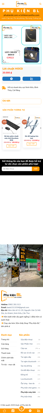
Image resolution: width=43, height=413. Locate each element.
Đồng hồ (24, 374)
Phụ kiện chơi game (29, 388)
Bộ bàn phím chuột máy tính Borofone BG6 (11, 138)
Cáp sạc (24, 348)
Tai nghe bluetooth (28, 361)
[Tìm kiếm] (40, 4)
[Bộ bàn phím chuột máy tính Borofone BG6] (11, 125)
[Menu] (3, 4)
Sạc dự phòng (26, 366)
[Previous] (2, 133)
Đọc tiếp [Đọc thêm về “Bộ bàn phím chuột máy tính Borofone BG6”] (11, 146)
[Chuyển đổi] (39, 348)
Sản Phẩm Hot (27, 344)
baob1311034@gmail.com (17, 307)
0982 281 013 (14, 304)
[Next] (40, 133)
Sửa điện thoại (26, 339)
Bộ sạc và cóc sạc (28, 353)
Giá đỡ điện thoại (28, 370)
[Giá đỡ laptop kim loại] (31, 125)
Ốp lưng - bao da (27, 383)
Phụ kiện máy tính (28, 392)
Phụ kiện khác (26, 396)
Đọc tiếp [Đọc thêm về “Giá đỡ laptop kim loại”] (32, 144)
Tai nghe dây (26, 357)
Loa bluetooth (26, 379)
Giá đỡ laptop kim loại (31, 137)
